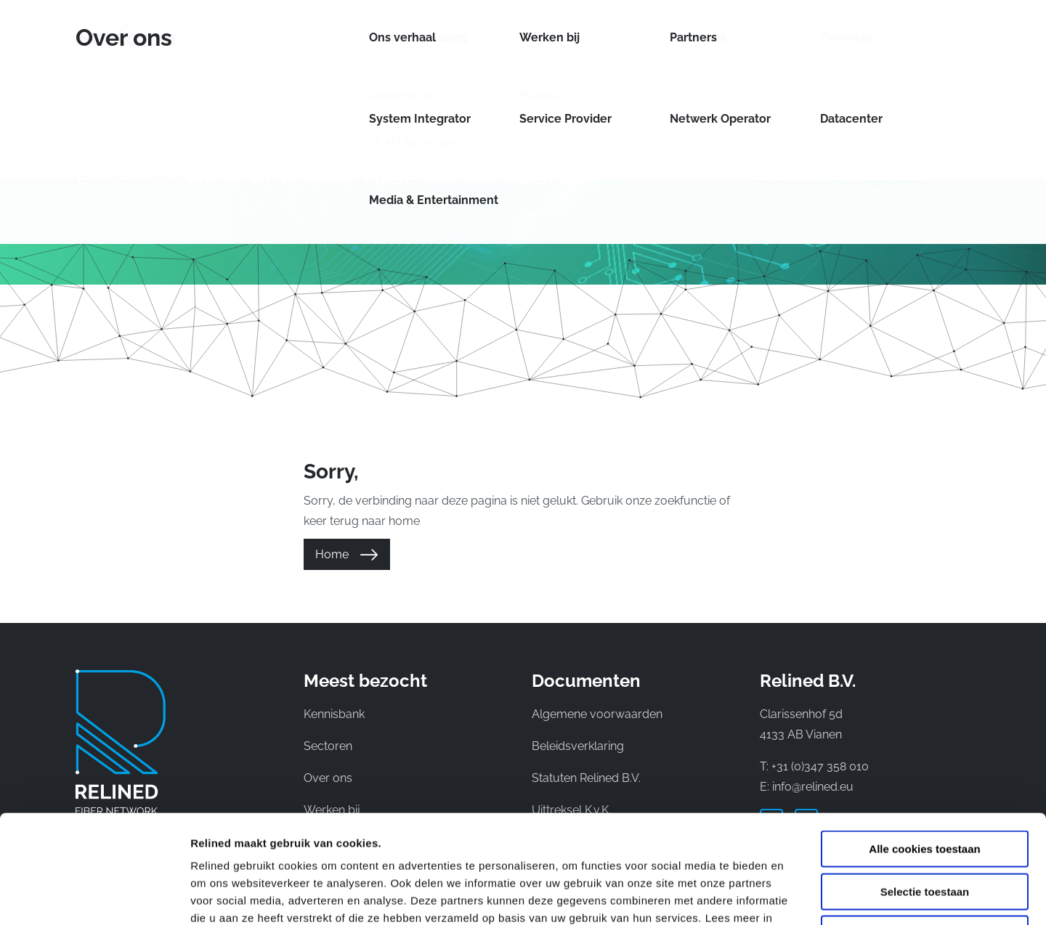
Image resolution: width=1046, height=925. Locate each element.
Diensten (405, 31)
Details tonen (784, 896)
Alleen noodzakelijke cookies (924, 832)
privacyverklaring (267, 834)
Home (332, 554)
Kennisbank (755, 31)
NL (914, 31)
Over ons (670, 31)
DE (962, 31)
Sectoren (585, 31)
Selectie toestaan (925, 790)
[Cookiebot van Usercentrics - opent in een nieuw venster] (94, 897)
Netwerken (494, 31)
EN (938, 31)
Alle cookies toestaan (924, 747)
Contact (830, 31)
